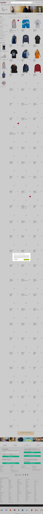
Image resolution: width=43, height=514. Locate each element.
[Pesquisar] (31, 2)
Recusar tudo (15, 259)
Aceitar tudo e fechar (26, 259)
